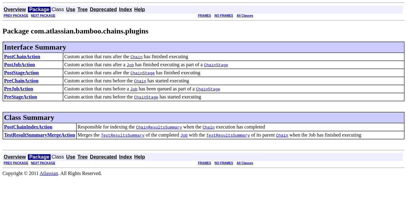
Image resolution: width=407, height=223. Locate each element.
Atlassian (49, 173)
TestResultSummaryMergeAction (39, 135)
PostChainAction (22, 56)
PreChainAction (21, 80)
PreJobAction (18, 88)
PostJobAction (19, 64)
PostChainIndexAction (28, 126)
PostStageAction (21, 72)
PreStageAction (20, 96)
